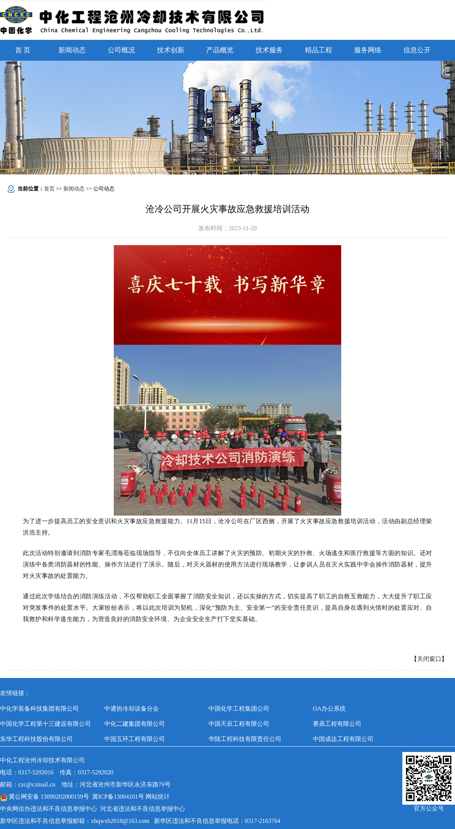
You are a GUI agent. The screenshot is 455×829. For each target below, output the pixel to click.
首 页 (23, 50)
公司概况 (121, 50)
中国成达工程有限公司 (343, 739)
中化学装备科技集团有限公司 (39, 708)
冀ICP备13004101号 (118, 796)
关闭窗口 (429, 659)
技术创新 (170, 50)
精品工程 (318, 50)
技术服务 (269, 50)
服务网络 (367, 50)
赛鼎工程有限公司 (337, 723)
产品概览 (220, 50)
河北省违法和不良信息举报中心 (142, 808)
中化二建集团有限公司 (134, 723)
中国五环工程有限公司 (134, 739)
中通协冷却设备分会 (131, 708)
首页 (49, 189)
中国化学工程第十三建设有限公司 (45, 723)
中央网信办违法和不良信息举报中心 (48, 808)
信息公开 (417, 50)
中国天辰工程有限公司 (239, 723)
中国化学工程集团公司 (239, 708)
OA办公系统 (329, 708)
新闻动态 (72, 50)
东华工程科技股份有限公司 (36, 739)
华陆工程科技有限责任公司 (245, 739)
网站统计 (158, 796)
